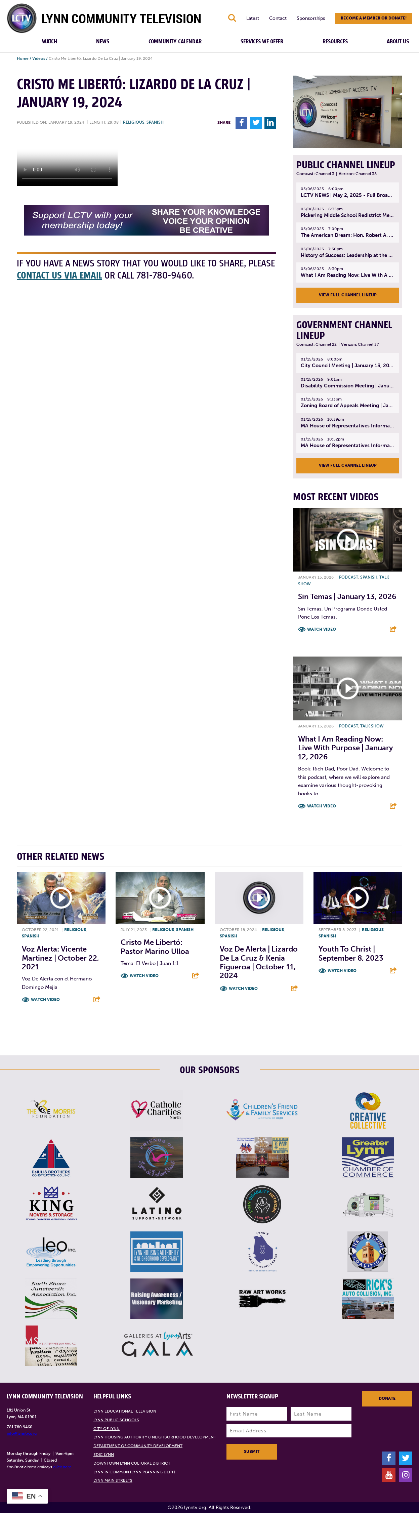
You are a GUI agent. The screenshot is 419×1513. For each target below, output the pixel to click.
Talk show (372, 726)
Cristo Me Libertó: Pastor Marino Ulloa (155, 947)
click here (62, 1467)
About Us (398, 41)
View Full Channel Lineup (348, 295)
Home (23, 58)
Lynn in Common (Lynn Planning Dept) (134, 1472)
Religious (133, 122)
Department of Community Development (137, 1445)
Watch (49, 41)
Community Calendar (175, 41)
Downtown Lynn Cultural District (131, 1463)
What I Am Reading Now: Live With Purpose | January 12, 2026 (345, 747)
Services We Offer (262, 41)
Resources (335, 41)
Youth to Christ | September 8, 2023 (351, 953)
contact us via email (59, 275)
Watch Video (321, 629)
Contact (278, 18)
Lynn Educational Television (124, 1411)
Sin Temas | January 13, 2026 (347, 596)
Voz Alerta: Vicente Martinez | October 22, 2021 (60, 957)
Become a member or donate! (374, 18)
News (102, 41)
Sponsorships (311, 18)
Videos (38, 58)
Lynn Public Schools (116, 1420)
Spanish (155, 122)
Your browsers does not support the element (67, 160)
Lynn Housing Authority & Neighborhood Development (154, 1437)
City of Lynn (106, 1428)
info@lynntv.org (22, 1433)
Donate (387, 1398)
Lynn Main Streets (112, 1480)
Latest (252, 18)
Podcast (348, 577)
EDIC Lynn (103, 1454)
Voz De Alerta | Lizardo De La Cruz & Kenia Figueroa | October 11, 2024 (259, 962)
